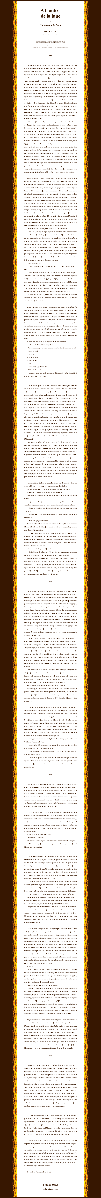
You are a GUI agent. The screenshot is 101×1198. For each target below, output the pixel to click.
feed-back (65, 47)
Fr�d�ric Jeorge (50, 31)
